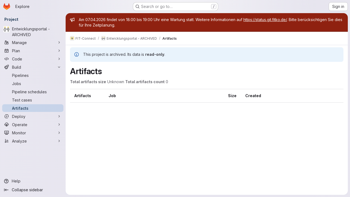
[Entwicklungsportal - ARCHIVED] (32, 31)
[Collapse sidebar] (32, 190)
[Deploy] (32, 116)
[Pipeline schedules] (32, 91)
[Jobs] (32, 83)
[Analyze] (32, 141)
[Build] (32, 67)
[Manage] (32, 42)
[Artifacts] (32, 108)
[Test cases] (32, 100)
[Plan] (32, 50)
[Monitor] (32, 133)
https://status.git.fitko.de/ (265, 19)
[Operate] (32, 124)
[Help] (32, 181)
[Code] (32, 59)
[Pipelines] (32, 75)
